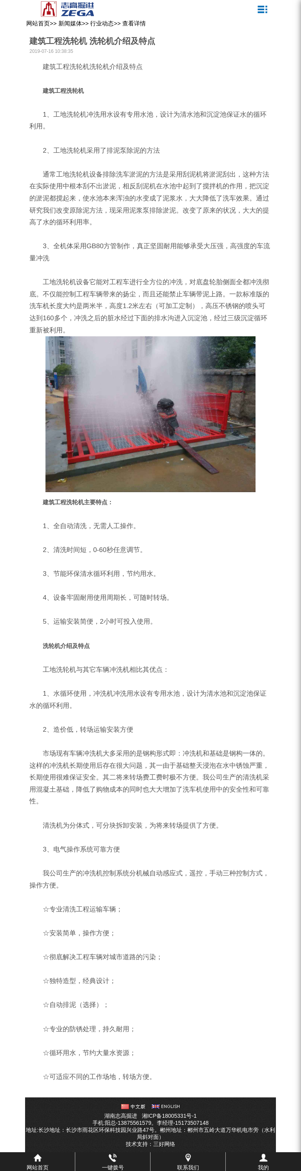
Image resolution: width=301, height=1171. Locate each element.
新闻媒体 (70, 23)
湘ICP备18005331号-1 (169, 1116)
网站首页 (38, 23)
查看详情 (134, 23)
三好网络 (164, 1144)
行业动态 (102, 23)
